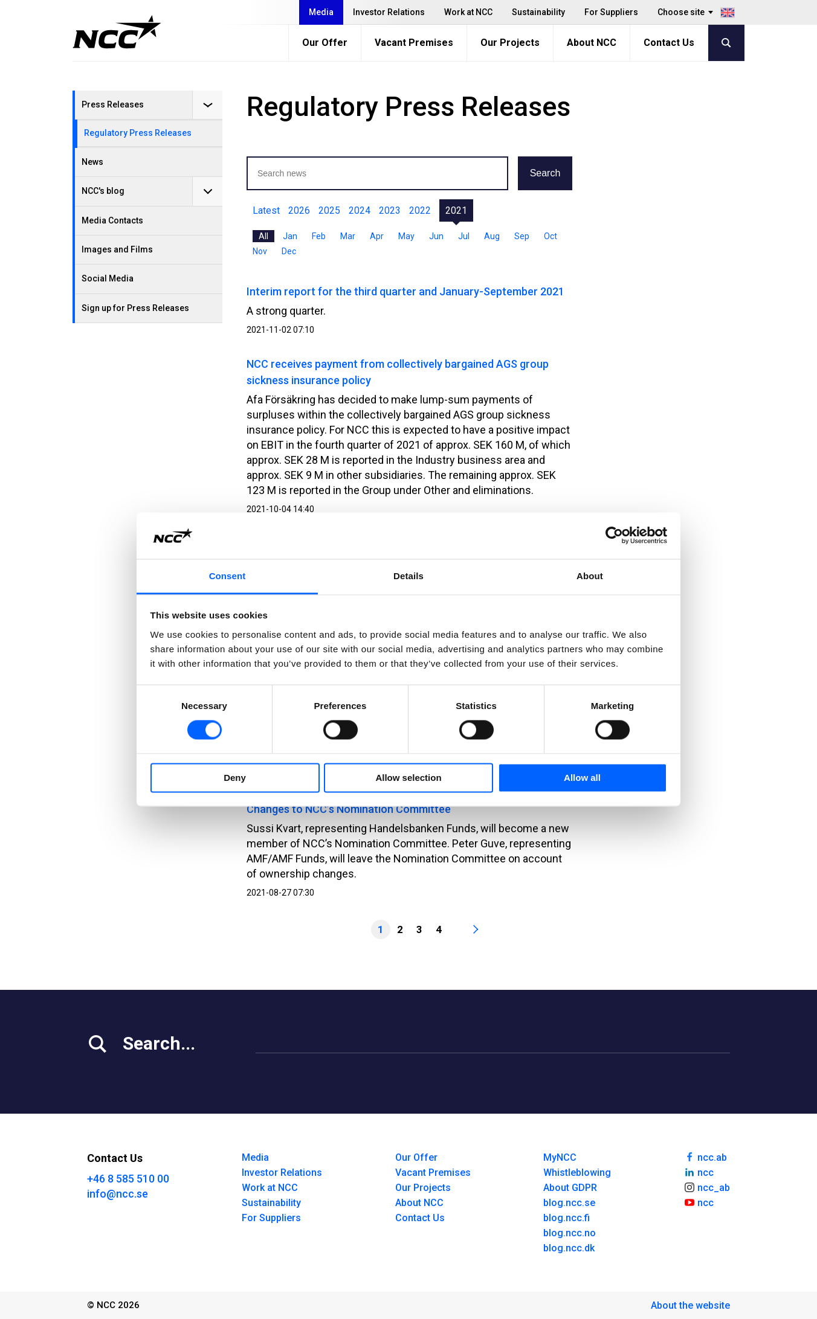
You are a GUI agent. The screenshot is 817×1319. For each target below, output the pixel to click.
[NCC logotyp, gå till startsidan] (117, 32)
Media (321, 12)
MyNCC (559, 1157)
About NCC (591, 42)
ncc (698, 1171)
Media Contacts (112, 220)
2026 (299, 210)
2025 (329, 210)
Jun (436, 236)
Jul (464, 236)
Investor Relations (389, 12)
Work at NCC (468, 12)
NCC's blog (103, 191)
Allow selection (408, 777)
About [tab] (589, 576)
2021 (456, 210)
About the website (690, 1305)
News (92, 162)
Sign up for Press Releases (135, 308)
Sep (521, 236)
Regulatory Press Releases (138, 133)
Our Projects (510, 42)
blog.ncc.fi (566, 1218)
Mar (347, 236)
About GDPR (570, 1187)
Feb (319, 236)
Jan (290, 236)
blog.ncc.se (569, 1202)
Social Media (108, 278)
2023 (390, 210)
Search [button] (545, 173)
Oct (550, 236)
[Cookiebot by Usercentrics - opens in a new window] (614, 536)
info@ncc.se (117, 1193)
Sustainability (538, 12)
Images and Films (117, 249)
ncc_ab (706, 1186)
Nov (260, 251)
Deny (235, 777)
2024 (359, 210)
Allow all (582, 777)
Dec (289, 251)
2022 (420, 210)
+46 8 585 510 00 (128, 1178)
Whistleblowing (577, 1172)
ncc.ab (705, 1156)
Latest (266, 210)
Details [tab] (408, 576)
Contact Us (669, 42)
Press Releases (113, 104)
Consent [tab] (227, 576)
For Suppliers (611, 12)
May (406, 236)
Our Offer (324, 42)
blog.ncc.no (569, 1233)
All (263, 236)
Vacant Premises (414, 42)
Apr (377, 236)
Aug (492, 236)
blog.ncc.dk (569, 1248)
